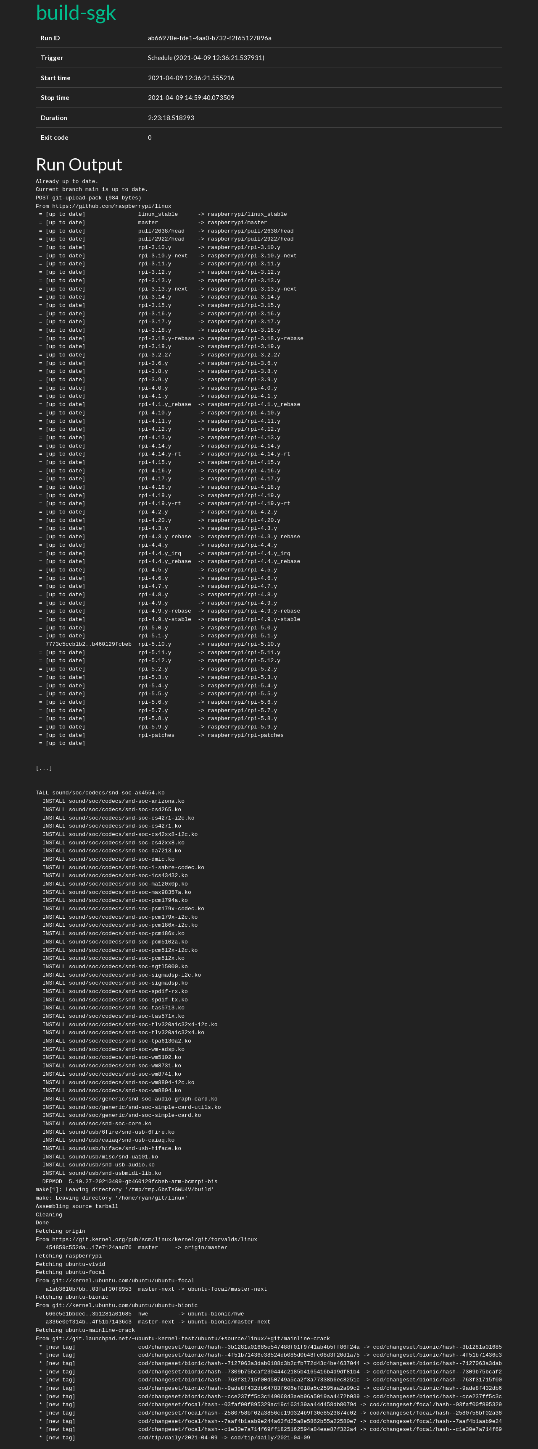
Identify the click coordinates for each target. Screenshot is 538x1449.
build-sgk (76, 12)
